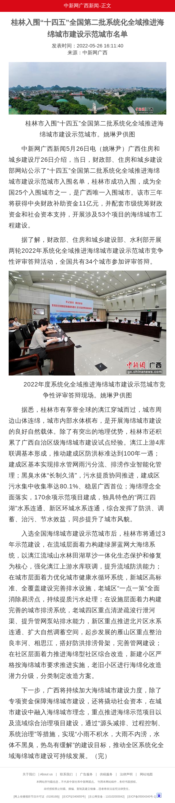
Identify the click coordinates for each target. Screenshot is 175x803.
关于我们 (29, 774)
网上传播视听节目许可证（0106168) (36, 796)
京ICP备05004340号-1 (141, 796)
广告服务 (86, 774)
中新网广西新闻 (81, 5)
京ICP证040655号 (74, 796)
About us (46, 774)
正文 (106, 5)
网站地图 (146, 774)
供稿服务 (106, 774)
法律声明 (126, 774)
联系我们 (66, 774)
